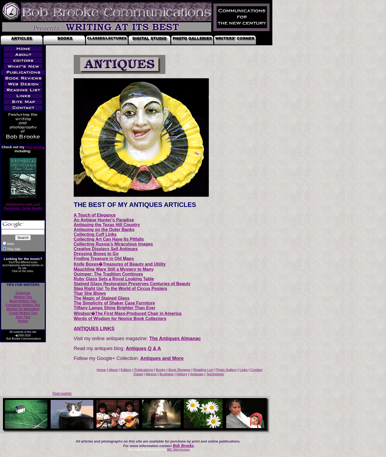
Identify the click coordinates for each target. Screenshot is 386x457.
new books (34, 147)
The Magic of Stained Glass (101, 298)
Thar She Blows (90, 293)
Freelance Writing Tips (23, 305)
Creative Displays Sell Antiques (106, 249)
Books (161, 370)
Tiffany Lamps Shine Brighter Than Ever (114, 308)
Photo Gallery (226, 370)
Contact (257, 370)
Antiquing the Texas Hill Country (107, 224)
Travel (138, 374)
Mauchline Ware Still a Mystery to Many (114, 269)
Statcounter (62, 393)
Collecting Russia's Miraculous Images (113, 244)
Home (101, 370)
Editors (126, 370)
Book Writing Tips (22, 301)
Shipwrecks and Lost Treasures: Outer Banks (23, 206)
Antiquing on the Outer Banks (104, 229)
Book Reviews (179, 370)
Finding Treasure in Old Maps (104, 258)
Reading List (203, 370)
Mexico (151, 374)
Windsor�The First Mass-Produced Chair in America (127, 313)
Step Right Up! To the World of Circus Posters (120, 288)
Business (166, 374)
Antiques (197, 374)
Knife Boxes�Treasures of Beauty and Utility (120, 264)
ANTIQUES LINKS (94, 328)
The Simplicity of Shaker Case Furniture (114, 303)
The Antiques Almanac (175, 338)
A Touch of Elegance (95, 215)
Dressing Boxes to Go (96, 253)
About (113, 370)
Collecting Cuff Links (95, 234)
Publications (143, 370)
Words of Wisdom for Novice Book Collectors (120, 318)
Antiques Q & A (143, 348)
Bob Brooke (183, 445)
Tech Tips (23, 317)
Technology (215, 374)
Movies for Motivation (22, 309)
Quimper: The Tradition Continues (108, 274)
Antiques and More (162, 358)
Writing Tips (23, 297)
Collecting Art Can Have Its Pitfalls (109, 239)
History (181, 374)
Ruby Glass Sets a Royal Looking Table (114, 279)
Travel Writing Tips (23, 313)
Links (244, 370)
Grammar (23, 293)
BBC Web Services (178, 449)
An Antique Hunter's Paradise (104, 220)
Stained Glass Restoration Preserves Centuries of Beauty (132, 283)
